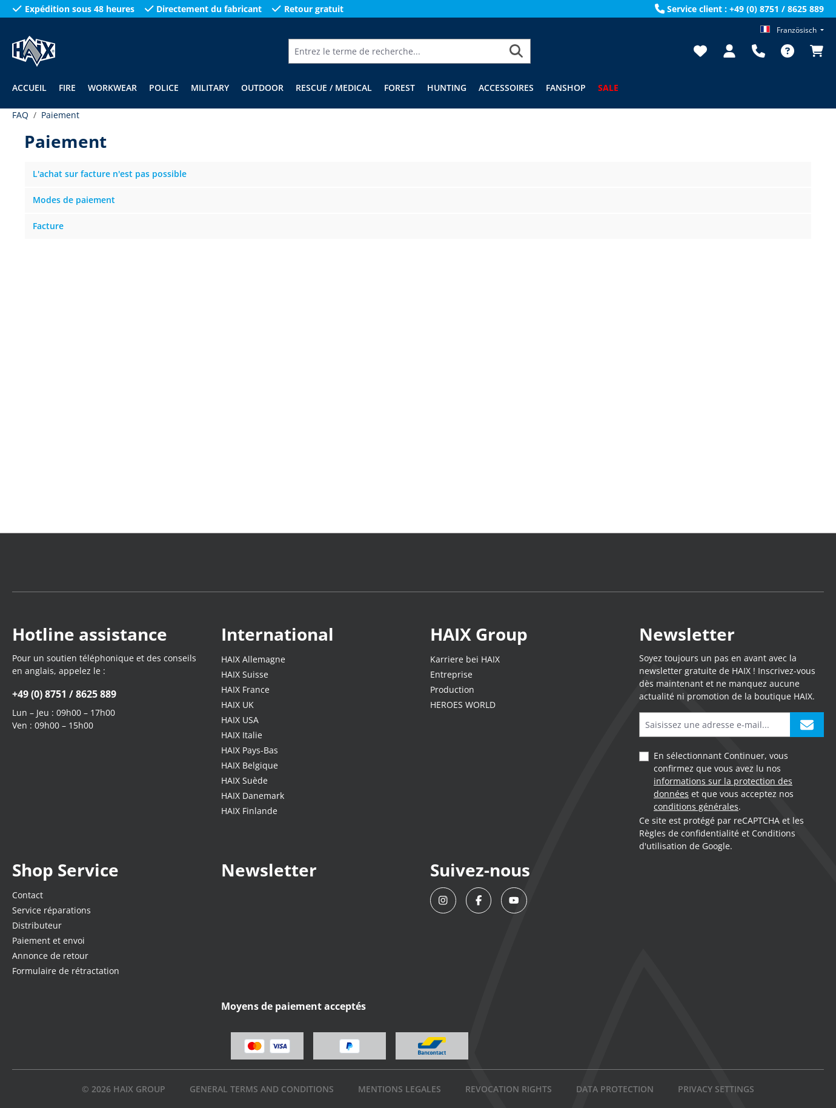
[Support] (758, 50)
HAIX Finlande (249, 810)
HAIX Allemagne (253, 659)
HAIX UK (237, 704)
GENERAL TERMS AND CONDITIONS (262, 1089)
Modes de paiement (74, 199)
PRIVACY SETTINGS (716, 1089)
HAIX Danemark (252, 795)
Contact (27, 895)
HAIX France (245, 689)
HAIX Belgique (249, 765)
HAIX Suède (244, 780)
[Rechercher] (516, 51)
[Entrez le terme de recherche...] (395, 51)
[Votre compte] (729, 50)
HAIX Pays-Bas (249, 750)
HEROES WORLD (463, 704)
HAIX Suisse (244, 674)
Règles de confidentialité (689, 833)
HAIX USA (240, 720)
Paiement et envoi (48, 940)
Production (452, 689)
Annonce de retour (50, 955)
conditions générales (696, 806)
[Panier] (813, 50)
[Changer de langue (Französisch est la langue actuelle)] (792, 30)
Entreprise (451, 674)
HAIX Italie (241, 735)
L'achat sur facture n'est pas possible (110, 173)
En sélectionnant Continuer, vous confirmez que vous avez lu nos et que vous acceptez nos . (724, 781)
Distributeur (37, 925)
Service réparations (51, 910)
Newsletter (269, 869)
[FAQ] (787, 50)
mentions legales (399, 1089)
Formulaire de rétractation (65, 970)
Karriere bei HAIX (465, 659)
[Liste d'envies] (700, 50)
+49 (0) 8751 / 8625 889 (64, 694)
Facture (48, 226)
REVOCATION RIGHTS (508, 1089)
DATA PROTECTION (615, 1089)
